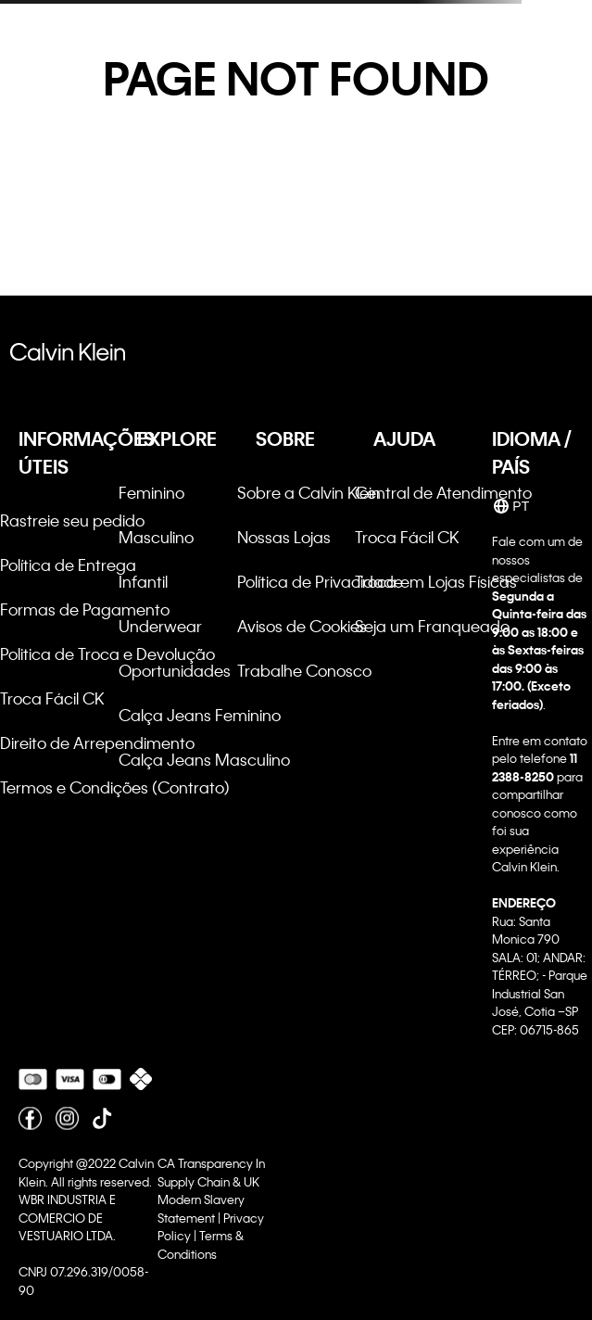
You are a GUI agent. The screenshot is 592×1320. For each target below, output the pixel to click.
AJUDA (404, 438)
